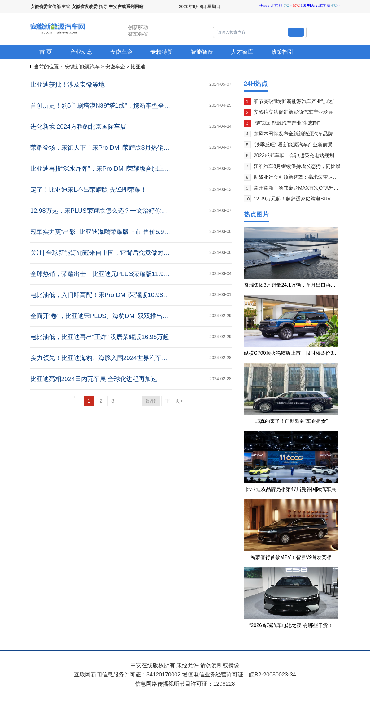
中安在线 (141, 665)
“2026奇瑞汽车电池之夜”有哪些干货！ (291, 625)
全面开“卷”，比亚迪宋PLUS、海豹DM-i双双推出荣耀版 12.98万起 (120, 315)
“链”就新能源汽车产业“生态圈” (287, 123)
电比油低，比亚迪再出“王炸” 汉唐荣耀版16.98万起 (99, 336)
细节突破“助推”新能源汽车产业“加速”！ (296, 101)
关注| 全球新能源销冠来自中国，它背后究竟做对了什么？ (109, 252)
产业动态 (81, 52)
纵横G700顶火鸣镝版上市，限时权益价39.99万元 (298, 353)
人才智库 (242, 52)
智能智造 (202, 52)
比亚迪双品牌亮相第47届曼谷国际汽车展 (291, 489)
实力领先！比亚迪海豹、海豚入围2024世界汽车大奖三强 (108, 357)
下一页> (174, 401)
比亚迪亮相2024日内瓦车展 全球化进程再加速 (93, 379)
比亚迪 (138, 66)
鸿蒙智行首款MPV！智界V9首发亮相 (291, 557)
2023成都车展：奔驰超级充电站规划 (294, 155)
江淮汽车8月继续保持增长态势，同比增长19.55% (308, 166)
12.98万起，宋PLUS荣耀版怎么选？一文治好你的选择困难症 (114, 210)
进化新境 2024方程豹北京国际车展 (78, 126)
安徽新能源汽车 (82, 66)
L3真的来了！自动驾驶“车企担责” (291, 421)
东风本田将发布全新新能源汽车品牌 (293, 133)
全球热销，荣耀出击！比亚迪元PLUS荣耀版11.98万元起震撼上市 (120, 273)
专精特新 (161, 52)
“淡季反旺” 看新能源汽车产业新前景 (293, 144)
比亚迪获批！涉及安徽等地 (67, 84)
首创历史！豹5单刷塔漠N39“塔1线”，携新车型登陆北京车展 (112, 105)
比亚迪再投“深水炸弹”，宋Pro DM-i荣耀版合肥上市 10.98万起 (115, 168)
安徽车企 (121, 52)
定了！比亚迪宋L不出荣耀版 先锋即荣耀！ (88, 189)
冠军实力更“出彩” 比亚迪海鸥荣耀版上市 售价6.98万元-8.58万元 (118, 231)
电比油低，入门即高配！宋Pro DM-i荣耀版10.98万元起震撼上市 (118, 294)
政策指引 (282, 52)
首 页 (45, 52)
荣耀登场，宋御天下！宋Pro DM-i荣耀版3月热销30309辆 (108, 147)
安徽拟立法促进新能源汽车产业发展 (293, 112)
